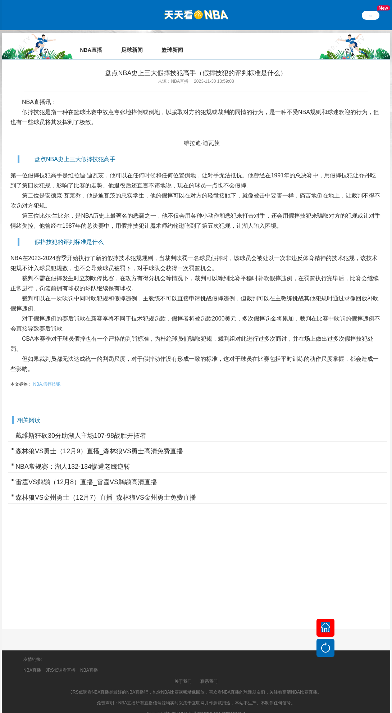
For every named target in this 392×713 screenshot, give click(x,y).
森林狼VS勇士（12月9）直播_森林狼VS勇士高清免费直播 (99, 441)
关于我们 (183, 671)
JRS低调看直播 (61, 660)
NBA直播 (33, 92)
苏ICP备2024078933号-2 (221, 704)
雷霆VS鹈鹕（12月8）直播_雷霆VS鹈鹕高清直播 (86, 472)
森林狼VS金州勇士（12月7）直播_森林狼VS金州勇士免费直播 (105, 487)
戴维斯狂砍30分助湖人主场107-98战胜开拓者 (80, 425)
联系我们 (209, 671)
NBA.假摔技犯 (46, 374)
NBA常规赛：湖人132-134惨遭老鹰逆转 (72, 456)
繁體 (370, 15)
